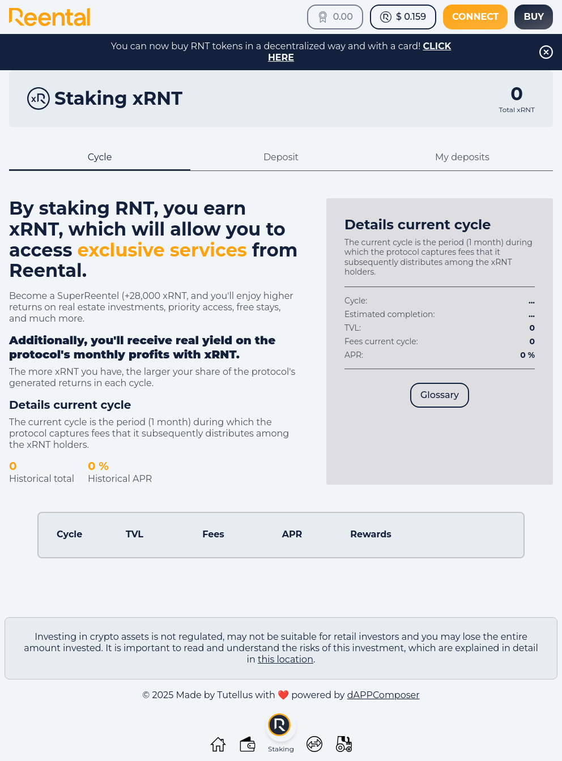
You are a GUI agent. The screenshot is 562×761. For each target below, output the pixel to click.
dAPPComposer (383, 695)
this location (285, 659)
